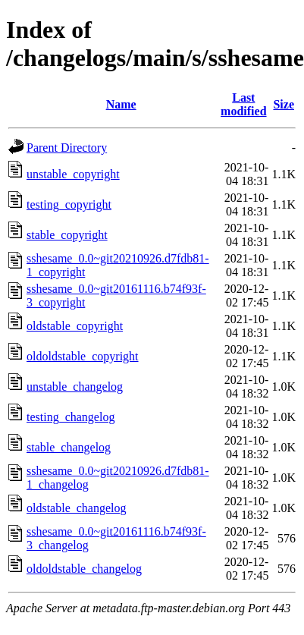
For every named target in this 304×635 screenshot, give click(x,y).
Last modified (243, 104)
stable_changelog (69, 447)
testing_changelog (70, 416)
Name (121, 104)
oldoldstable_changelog (84, 568)
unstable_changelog (75, 386)
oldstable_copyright (75, 325)
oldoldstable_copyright (83, 356)
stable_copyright (67, 234)
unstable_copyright (73, 174)
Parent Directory (67, 147)
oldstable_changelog (77, 507)
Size (283, 104)
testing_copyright (69, 204)
